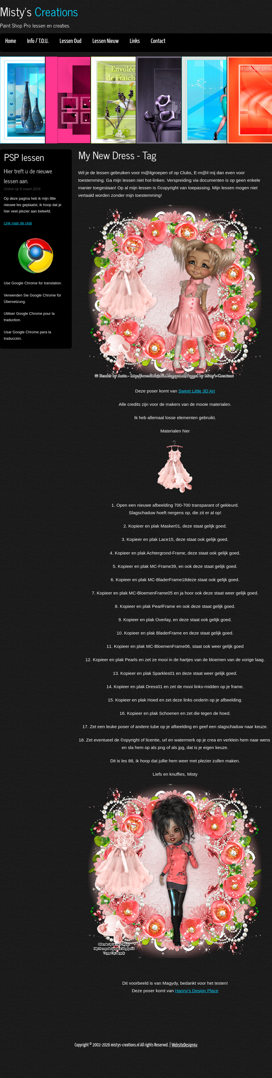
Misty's (39, 11)
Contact (158, 41)
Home (10, 41)
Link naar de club (18, 223)
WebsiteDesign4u (184, 1045)
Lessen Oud (72, 41)
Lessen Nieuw (107, 41)
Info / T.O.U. (38, 41)
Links (137, 41)
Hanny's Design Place (196, 990)
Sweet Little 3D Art (197, 390)
